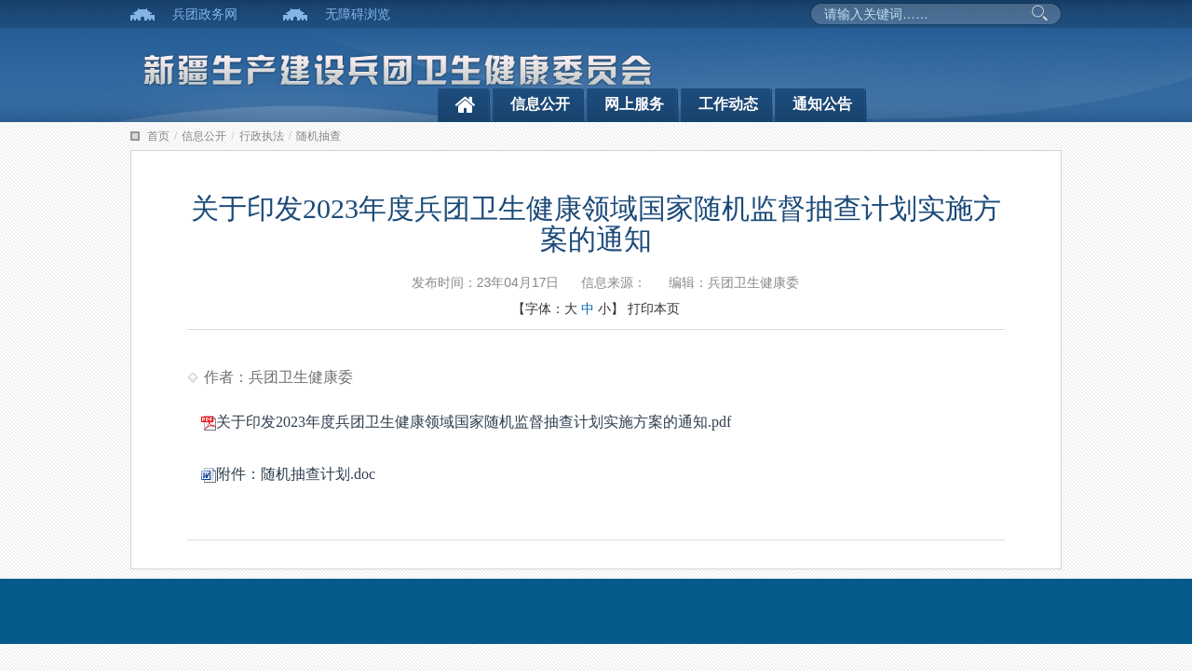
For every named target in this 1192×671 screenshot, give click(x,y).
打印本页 (654, 308)
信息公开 (540, 104)
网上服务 (634, 104)
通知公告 (822, 104)
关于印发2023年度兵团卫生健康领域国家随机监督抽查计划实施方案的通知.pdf (466, 422)
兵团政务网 (204, 14)
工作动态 (728, 104)
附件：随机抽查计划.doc (288, 474)
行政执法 (261, 136)
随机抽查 (318, 136)
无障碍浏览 (357, 14)
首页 (158, 136)
